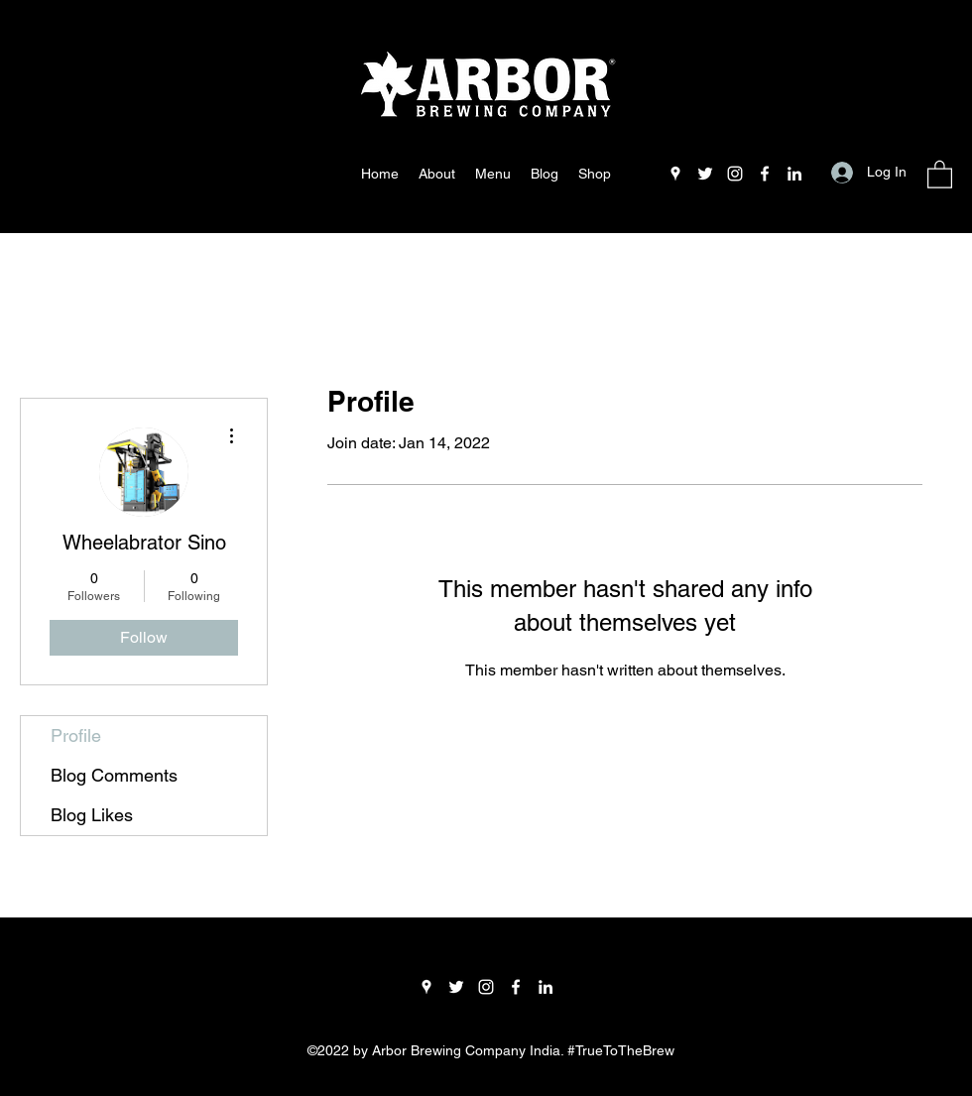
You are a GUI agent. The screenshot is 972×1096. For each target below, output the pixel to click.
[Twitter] (705, 173)
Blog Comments (114, 775)
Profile (76, 735)
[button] (939, 173)
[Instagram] (735, 173)
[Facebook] (765, 173)
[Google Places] (675, 173)
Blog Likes (92, 814)
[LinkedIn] (794, 173)
